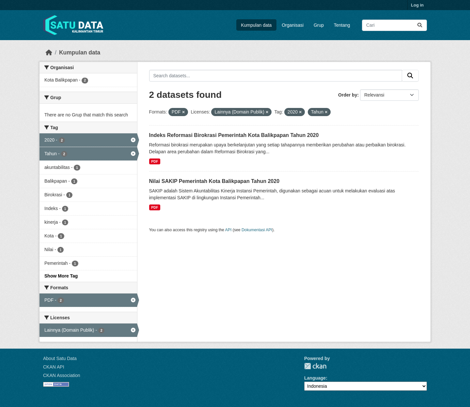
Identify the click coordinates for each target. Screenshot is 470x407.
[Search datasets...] (394, 25)
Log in (417, 5)
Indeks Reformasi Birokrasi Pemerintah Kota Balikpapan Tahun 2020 (234, 135)
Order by (347, 95)
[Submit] (419, 25)
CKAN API (53, 366)
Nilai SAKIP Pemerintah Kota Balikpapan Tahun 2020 (214, 181)
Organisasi (293, 25)
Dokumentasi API (257, 230)
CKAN (315, 366)
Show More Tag (61, 276)
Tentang (342, 25)
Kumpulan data (256, 25)
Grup (319, 25)
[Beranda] (49, 52)
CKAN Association (61, 375)
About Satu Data (60, 358)
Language (315, 378)
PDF (154, 161)
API (228, 230)
